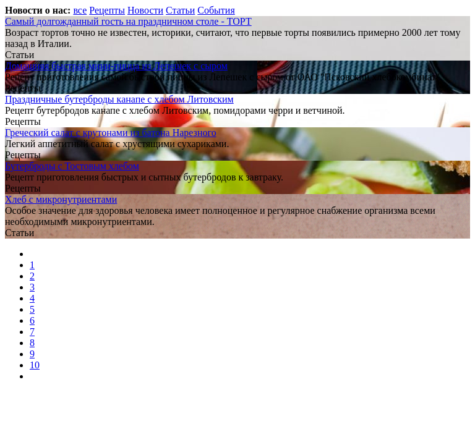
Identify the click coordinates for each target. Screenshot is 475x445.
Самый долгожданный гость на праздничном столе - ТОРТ (128, 21)
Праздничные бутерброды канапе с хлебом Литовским (119, 99)
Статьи (180, 10)
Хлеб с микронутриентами (61, 199)
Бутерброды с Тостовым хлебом (72, 166)
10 (35, 365)
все (80, 10)
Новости (145, 10)
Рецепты (107, 10)
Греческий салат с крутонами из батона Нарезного (110, 132)
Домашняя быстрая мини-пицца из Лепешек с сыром (116, 66)
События (215, 10)
